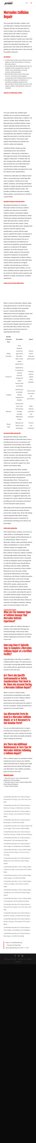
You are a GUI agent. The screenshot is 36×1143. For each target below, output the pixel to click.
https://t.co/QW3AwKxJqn (14, 942)
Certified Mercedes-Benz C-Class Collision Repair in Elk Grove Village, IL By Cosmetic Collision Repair (17, 883)
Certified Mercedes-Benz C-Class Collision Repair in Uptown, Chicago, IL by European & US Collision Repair (18, 869)
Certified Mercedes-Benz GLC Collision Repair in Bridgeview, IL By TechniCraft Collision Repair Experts (17, 860)
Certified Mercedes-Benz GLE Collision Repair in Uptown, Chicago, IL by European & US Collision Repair (17, 921)
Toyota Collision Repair (11, 786)
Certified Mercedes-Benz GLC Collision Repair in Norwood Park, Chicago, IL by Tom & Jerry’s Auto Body (17, 799)
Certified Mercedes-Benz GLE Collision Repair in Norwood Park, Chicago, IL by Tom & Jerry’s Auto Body (17, 907)
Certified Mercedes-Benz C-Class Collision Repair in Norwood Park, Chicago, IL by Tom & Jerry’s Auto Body (17, 852)
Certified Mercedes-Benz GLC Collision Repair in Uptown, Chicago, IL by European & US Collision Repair (17, 813)
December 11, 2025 (23, 948)
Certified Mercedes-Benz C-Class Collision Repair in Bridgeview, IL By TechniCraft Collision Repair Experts (17, 892)
